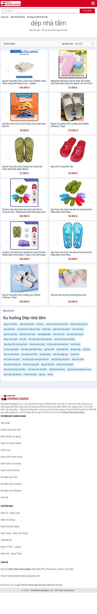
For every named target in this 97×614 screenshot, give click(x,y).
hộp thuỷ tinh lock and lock (15, 344)
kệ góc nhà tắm (10, 324)
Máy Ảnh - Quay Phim (11, 553)
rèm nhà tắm (77, 329)
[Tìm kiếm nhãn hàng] (41, 10)
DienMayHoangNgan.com (42, 590)
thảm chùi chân (10, 339)
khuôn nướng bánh (65, 364)
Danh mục (6, 450)
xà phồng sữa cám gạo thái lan (35, 359)
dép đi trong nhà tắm (61, 359)
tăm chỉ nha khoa (11, 354)
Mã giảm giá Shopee (11, 490)
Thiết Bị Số (6, 540)
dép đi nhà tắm (47, 364)
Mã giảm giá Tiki (9, 477)
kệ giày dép (75, 349)
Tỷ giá (17, 585)
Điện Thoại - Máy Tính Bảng (14, 533)
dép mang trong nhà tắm (14, 369)
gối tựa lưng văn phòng (64, 339)
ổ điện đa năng (30, 374)
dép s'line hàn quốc (61, 329)
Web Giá (50, 585)
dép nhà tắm (9, 329)
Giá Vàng (42, 585)
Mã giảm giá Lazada (11, 484)
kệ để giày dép (44, 334)
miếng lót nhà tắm (57, 369)
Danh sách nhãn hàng (11, 456)
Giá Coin (58, 585)
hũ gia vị (40, 324)
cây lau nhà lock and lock (57, 324)
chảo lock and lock (27, 334)
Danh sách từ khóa (10, 470)
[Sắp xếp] (84, 44)
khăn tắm (47, 329)
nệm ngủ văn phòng (12, 374)
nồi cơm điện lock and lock (40, 339)
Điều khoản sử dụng (10, 436)
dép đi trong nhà (27, 324)
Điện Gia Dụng (8, 519)
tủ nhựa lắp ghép (11, 349)
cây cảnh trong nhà (12, 364)
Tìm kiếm (87, 10)
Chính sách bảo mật (11, 429)
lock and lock (58, 334)
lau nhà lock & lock (75, 334)
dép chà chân (78, 359)
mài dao (86, 349)
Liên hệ (4, 497)
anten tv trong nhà (31, 364)
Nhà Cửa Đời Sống (18, 17)
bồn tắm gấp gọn (60, 354)
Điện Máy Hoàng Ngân (64, 590)
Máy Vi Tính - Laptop (11, 547)
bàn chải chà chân (12, 359)
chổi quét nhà (62, 349)
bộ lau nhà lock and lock (57, 344)
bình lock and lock (29, 354)
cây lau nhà (49, 349)
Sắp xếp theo (67, 44)
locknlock (75, 354)
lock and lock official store (28, 329)
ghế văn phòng (10, 334)
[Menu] (93, 3)
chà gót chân (45, 354)
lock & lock (75, 344)
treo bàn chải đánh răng (31, 349)
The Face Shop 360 (29, 585)
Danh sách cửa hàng (11, 463)
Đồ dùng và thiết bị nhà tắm (37, 17)
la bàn (50, 374)
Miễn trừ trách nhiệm (11, 443)
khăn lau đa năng (37, 344)
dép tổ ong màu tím (78, 324)
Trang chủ (4, 17)
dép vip (42, 374)
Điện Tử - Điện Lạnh (10, 513)
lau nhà (23, 339)
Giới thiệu (5, 423)
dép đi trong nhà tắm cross (79, 369)
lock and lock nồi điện (37, 369)
